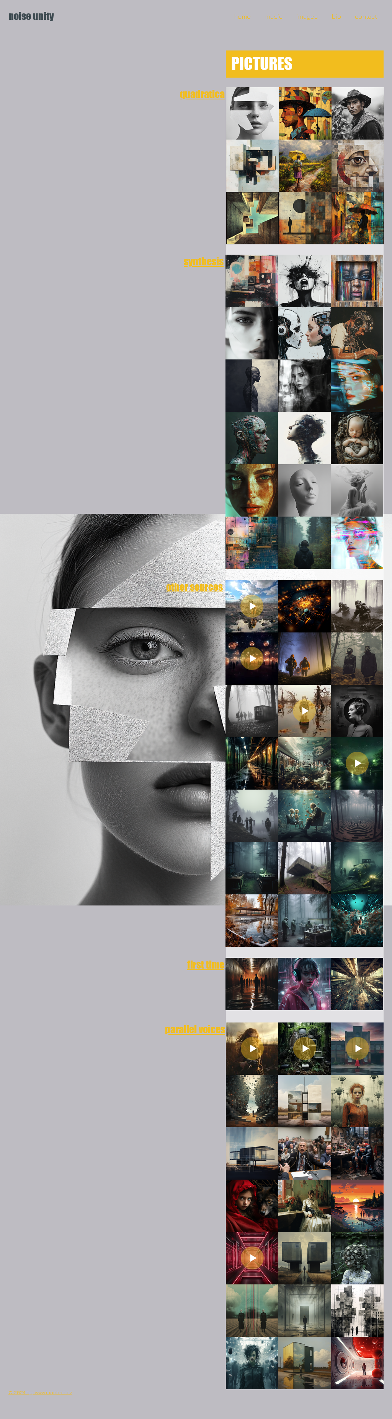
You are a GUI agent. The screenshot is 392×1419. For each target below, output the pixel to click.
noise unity (31, 16)
